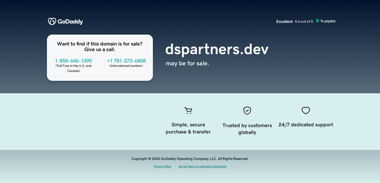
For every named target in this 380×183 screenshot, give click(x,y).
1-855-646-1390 (73, 60)
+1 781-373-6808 (126, 60)
